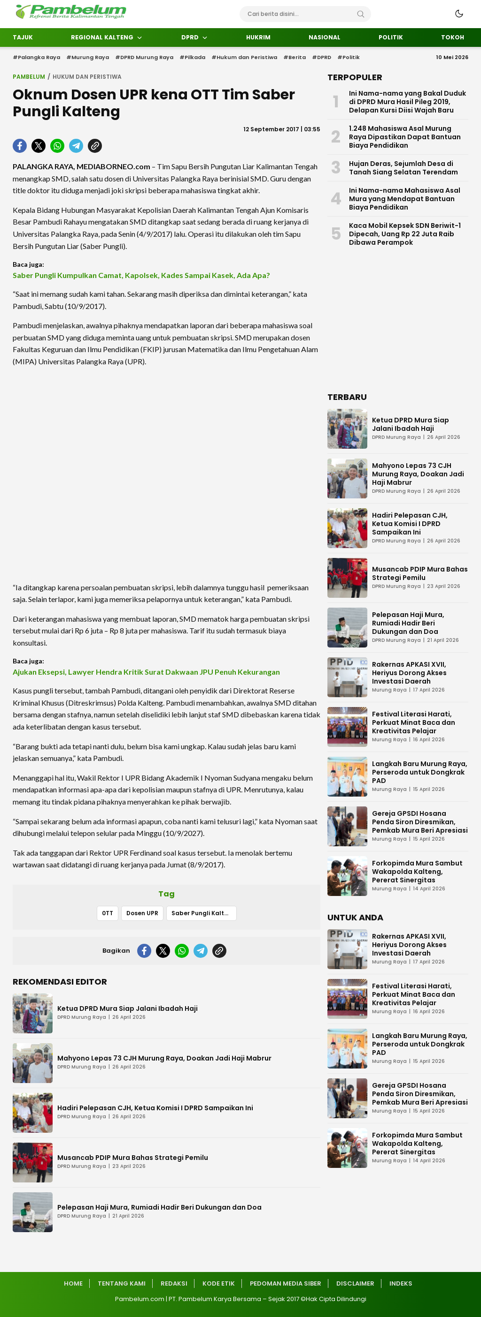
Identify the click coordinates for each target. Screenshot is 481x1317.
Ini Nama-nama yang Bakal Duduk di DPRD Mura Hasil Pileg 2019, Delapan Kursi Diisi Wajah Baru (407, 102)
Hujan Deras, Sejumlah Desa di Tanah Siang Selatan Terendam (403, 168)
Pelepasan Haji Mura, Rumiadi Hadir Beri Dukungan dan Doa (159, 1207)
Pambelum (29, 77)
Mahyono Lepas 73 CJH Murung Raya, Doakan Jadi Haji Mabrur (164, 1058)
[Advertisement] (166, 474)
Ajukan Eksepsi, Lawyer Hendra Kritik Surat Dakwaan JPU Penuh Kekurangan (146, 671)
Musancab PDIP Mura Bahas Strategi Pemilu (132, 1157)
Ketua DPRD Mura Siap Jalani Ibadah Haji (127, 1008)
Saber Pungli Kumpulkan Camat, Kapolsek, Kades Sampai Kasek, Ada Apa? (141, 275)
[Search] (361, 14)
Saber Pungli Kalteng (203, 913)
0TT (107, 913)
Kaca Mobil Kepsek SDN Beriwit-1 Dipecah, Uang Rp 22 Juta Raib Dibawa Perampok (405, 234)
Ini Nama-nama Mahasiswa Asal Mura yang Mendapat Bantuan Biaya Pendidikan (404, 199)
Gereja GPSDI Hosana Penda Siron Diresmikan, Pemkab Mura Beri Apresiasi (420, 822)
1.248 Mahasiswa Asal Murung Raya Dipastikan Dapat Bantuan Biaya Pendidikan (405, 137)
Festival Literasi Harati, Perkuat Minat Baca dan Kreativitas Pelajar (413, 722)
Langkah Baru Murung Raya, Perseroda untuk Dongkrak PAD (419, 772)
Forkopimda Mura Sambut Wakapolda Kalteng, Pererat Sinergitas (417, 871)
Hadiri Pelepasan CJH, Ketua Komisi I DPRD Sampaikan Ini (155, 1108)
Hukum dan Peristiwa (87, 77)
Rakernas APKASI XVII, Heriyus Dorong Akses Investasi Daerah (409, 673)
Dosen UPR (142, 913)
